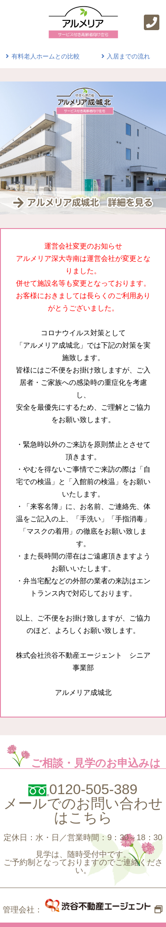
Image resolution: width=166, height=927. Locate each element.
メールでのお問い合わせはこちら (83, 810)
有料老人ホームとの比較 (42, 56)
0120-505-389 (93, 789)
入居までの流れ (125, 56)
